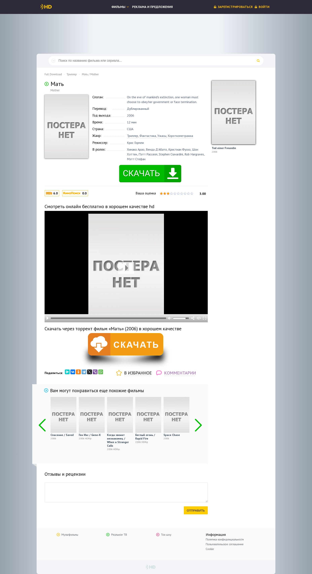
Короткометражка (180, 136)
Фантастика (147, 136)
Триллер (132, 136)
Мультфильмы (69, 534)
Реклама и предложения (152, 7)
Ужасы (161, 136)
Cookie (210, 549)
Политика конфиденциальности (225, 539)
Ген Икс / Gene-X (90, 435)
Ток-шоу (166, 534)
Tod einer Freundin (224, 148)
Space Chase (172, 435)
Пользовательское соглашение (225, 544)
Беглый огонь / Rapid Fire (145, 436)
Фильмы (118, 7)
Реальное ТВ (119, 534)
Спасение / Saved (62, 435)
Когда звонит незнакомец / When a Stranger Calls (118, 440)
